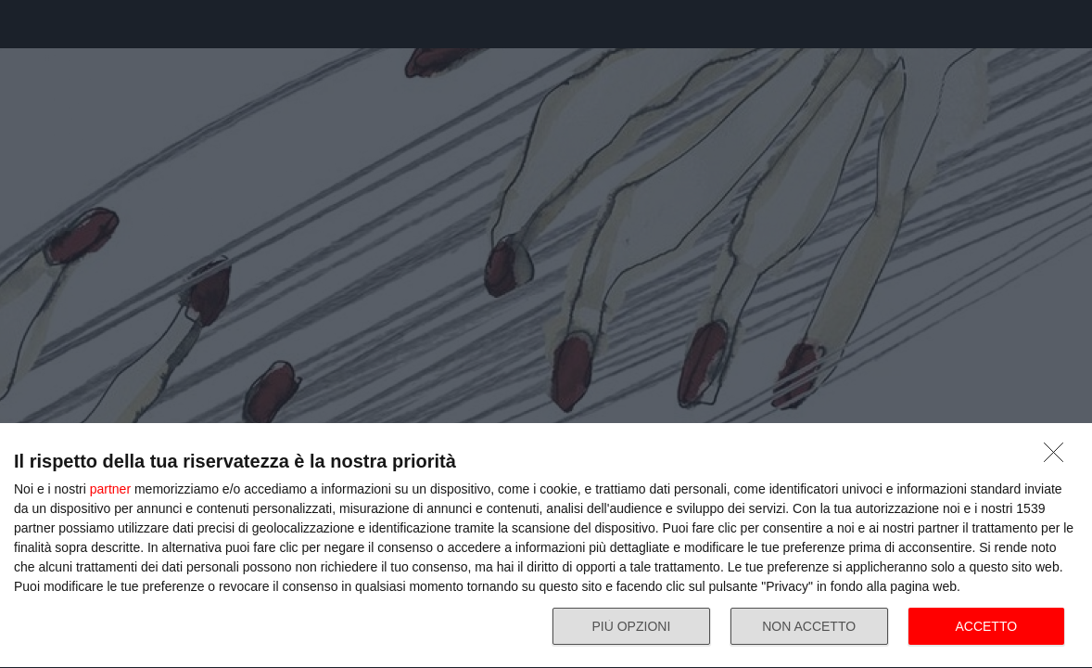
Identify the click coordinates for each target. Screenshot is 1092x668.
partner (110, 488)
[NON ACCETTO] (1058, 457)
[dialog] (546, 546)
